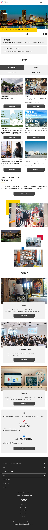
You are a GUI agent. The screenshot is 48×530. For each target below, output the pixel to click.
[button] (45, 2)
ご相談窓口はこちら (24, 448)
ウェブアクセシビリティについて (24, 513)
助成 (3, 159)
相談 (4, 475)
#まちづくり (31, 166)
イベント (27, 96)
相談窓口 (7, 40)
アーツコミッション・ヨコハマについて (12, 464)
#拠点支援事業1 (36, 102)
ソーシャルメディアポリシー (24, 510)
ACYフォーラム (5, 128)
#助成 (2, 166)
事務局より (28, 128)
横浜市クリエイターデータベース (24, 495)
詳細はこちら (12, 106)
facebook (25, 500)
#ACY (26, 166)
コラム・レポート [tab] (36, 72)
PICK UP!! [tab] (12, 67)
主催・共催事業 (6, 479)
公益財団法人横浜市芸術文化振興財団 (20, 524)
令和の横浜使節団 (5, 96)
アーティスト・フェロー (12, 49)
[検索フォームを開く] (41, 2)
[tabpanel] (24, 125)
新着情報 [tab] (36, 67)
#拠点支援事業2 (28, 102)
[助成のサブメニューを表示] (44, 468)
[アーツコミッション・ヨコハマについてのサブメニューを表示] (44, 464)
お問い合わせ (24, 516)
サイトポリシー (24, 504)
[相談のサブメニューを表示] (44, 475)
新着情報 (5, 487)
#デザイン (37, 166)
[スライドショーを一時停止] (46, 34)
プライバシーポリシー (24, 507)
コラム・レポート (7, 483)
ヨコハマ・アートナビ (25, 492)
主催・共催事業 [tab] (12, 72)
